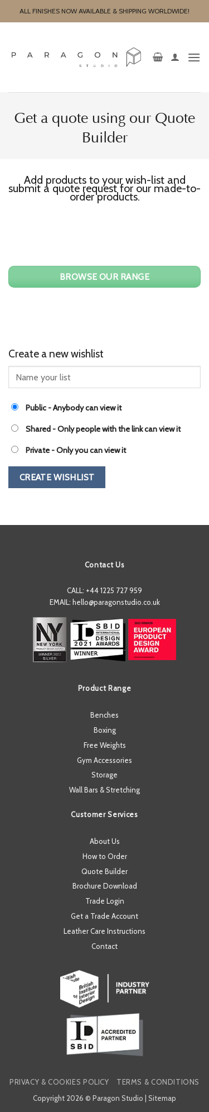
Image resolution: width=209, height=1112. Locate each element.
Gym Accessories (104, 760)
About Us (105, 841)
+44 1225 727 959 (114, 590)
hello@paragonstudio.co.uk (116, 602)
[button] (158, 57)
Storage (104, 774)
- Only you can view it (68, 450)
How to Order (104, 856)
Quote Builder (104, 871)
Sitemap (162, 1098)
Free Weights (105, 745)
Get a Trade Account (104, 915)
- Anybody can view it (66, 408)
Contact (104, 946)
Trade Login (104, 900)
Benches (104, 714)
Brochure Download (104, 885)
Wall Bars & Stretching (104, 789)
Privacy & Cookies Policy (59, 1081)
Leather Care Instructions (104, 931)
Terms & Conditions (158, 1081)
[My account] (175, 57)
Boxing (105, 730)
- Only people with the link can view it (96, 429)
